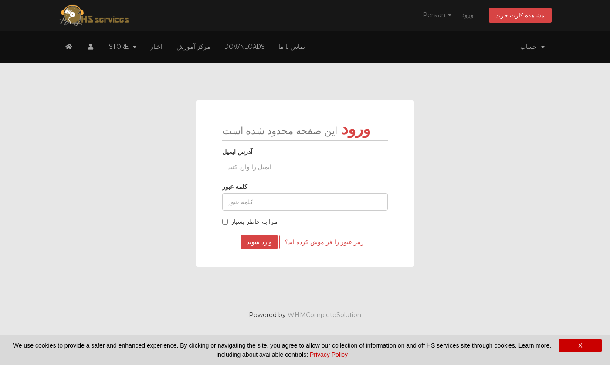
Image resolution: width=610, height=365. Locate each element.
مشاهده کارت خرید (520, 15)
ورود (468, 15)
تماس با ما (291, 46)
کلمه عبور (234, 187)
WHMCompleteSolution (324, 315)
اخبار (156, 46)
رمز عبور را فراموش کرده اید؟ (324, 242)
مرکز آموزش (193, 46)
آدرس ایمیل (237, 152)
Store (122, 46)
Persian (437, 15)
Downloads (244, 46)
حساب (532, 46)
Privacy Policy (329, 354)
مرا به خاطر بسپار (250, 221)
